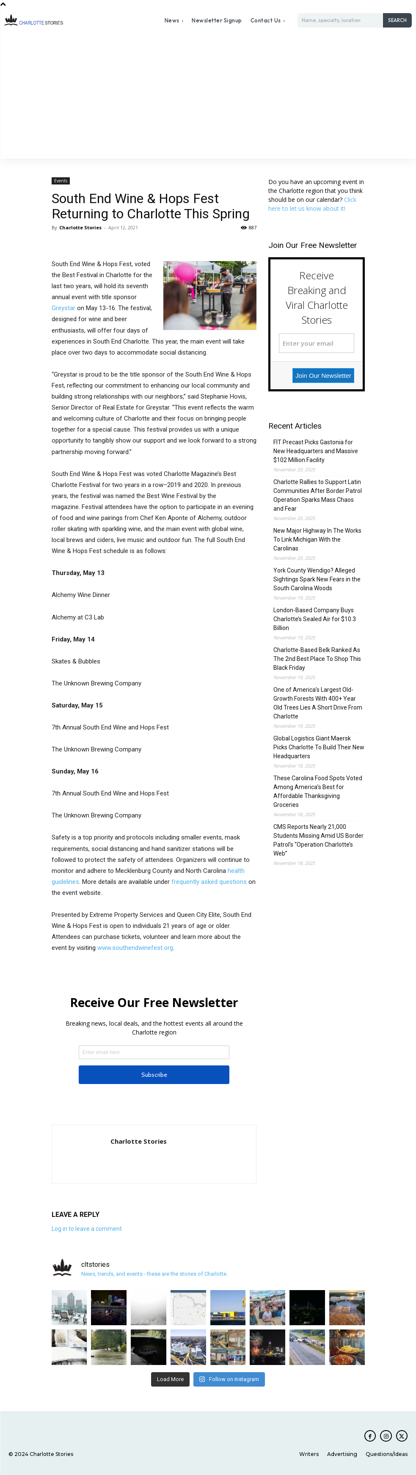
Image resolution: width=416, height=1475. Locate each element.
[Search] (397, 20)
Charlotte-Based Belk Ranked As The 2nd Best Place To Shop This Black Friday (317, 659)
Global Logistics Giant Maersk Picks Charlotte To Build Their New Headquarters (318, 747)
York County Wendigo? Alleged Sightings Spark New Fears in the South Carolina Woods (317, 579)
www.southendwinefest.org (135, 948)
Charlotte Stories (80, 227)
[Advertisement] (208, 95)
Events (60, 181)
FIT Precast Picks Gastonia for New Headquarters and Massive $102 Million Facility (315, 451)
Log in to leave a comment (87, 1228)
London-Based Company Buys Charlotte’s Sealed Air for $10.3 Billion (314, 619)
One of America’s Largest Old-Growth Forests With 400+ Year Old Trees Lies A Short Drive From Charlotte (317, 703)
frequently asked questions (209, 882)
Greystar (63, 308)
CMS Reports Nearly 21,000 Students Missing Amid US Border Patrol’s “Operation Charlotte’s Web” (318, 840)
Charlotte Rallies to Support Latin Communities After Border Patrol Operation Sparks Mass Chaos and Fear (317, 495)
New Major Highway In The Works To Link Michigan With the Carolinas (317, 539)
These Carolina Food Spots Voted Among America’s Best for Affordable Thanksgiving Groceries (317, 791)
